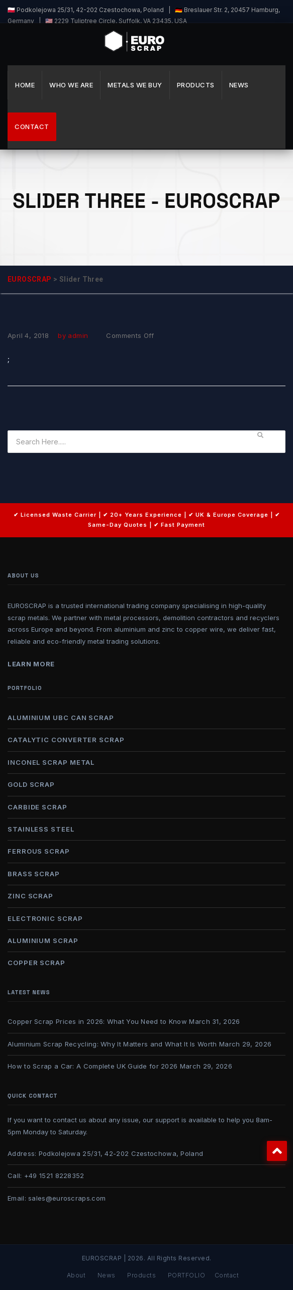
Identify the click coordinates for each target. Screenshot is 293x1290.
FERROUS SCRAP (39, 851)
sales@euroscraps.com (67, 1198)
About (76, 1275)
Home (25, 85)
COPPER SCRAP (36, 963)
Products (196, 85)
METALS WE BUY (135, 85)
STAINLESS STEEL (41, 829)
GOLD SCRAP (31, 784)
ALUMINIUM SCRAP (43, 940)
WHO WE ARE (71, 85)
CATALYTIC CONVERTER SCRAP (66, 740)
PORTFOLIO (187, 1275)
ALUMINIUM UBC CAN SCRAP (61, 718)
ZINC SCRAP (30, 896)
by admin (73, 335)
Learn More (31, 664)
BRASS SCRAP (34, 874)
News (239, 85)
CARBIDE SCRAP (37, 807)
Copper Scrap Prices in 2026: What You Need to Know (97, 1021)
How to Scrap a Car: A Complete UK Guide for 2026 (92, 1066)
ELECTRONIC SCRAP (45, 918)
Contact (32, 127)
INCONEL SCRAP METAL (51, 762)
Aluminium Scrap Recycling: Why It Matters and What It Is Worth (112, 1044)
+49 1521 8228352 (54, 1175)
